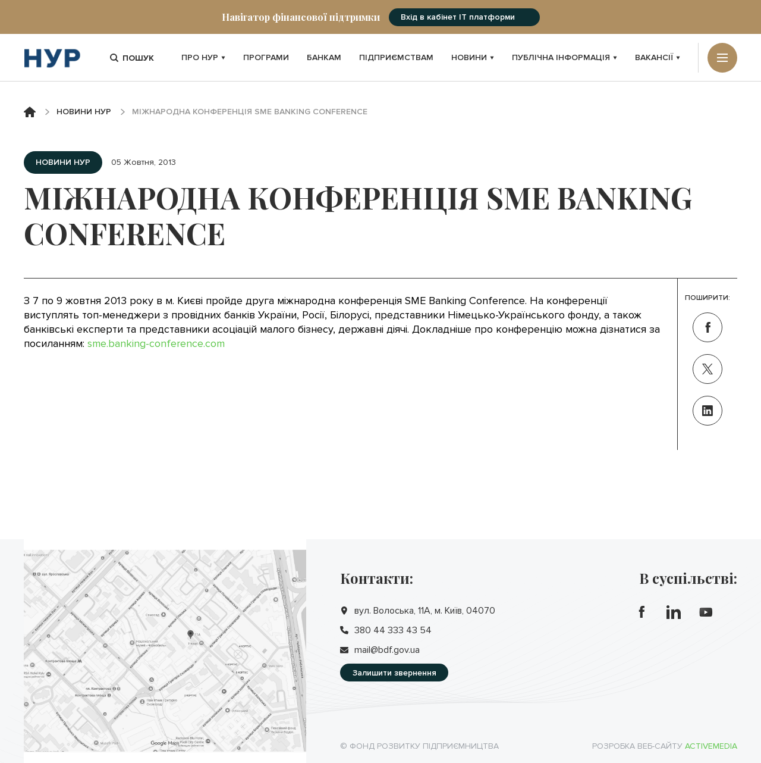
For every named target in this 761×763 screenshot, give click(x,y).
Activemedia (711, 746)
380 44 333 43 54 (393, 630)
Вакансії (657, 57)
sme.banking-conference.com (156, 343)
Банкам (324, 57)
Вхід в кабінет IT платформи (458, 17)
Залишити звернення (394, 673)
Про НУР (203, 57)
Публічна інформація (564, 57)
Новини (472, 57)
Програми (266, 57)
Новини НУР (83, 112)
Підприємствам (396, 57)
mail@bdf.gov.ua (387, 650)
